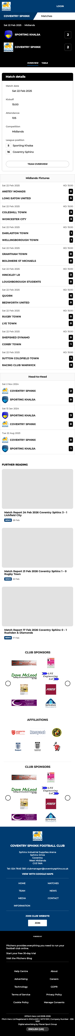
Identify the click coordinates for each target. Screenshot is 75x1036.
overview (32, 63)
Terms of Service (21, 994)
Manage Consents (54, 1002)
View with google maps (37, 874)
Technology (21, 986)
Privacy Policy (54, 994)
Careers (54, 979)
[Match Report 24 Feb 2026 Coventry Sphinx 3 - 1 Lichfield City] (37, 489)
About (54, 971)
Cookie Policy (21, 1002)
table (45, 63)
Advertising (21, 979)
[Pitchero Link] (37, 940)
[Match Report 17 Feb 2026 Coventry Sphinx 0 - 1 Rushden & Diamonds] (37, 606)
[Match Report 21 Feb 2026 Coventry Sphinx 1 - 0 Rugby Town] (37, 547)
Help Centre (21, 971)
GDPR (54, 986)
